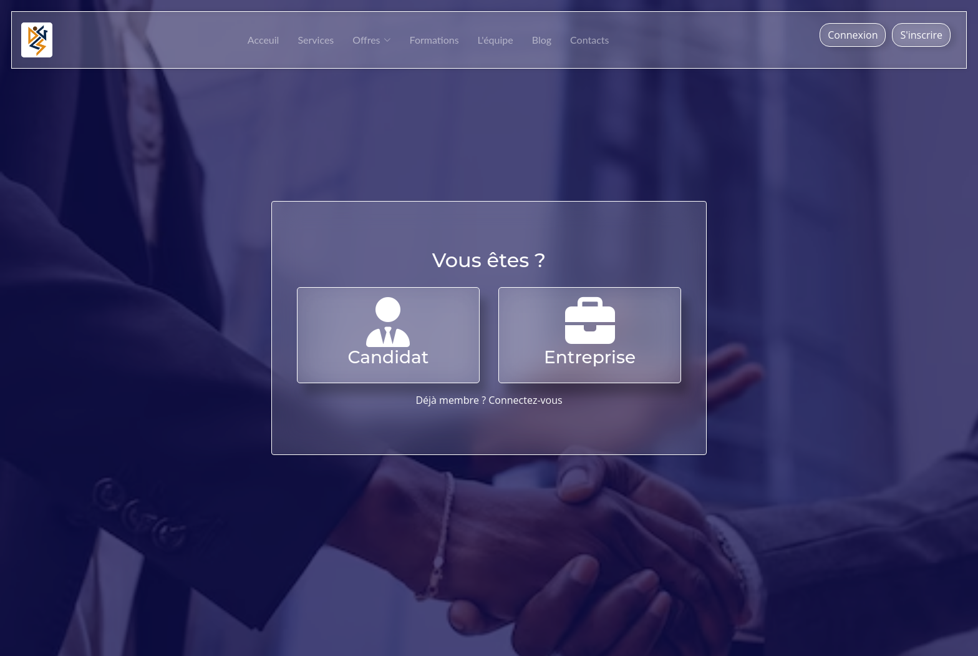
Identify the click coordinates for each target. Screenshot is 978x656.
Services (316, 40)
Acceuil (263, 40)
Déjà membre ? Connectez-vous (488, 400)
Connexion (853, 35)
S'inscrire (921, 35)
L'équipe (495, 40)
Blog (541, 40)
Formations (434, 40)
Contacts (589, 40)
